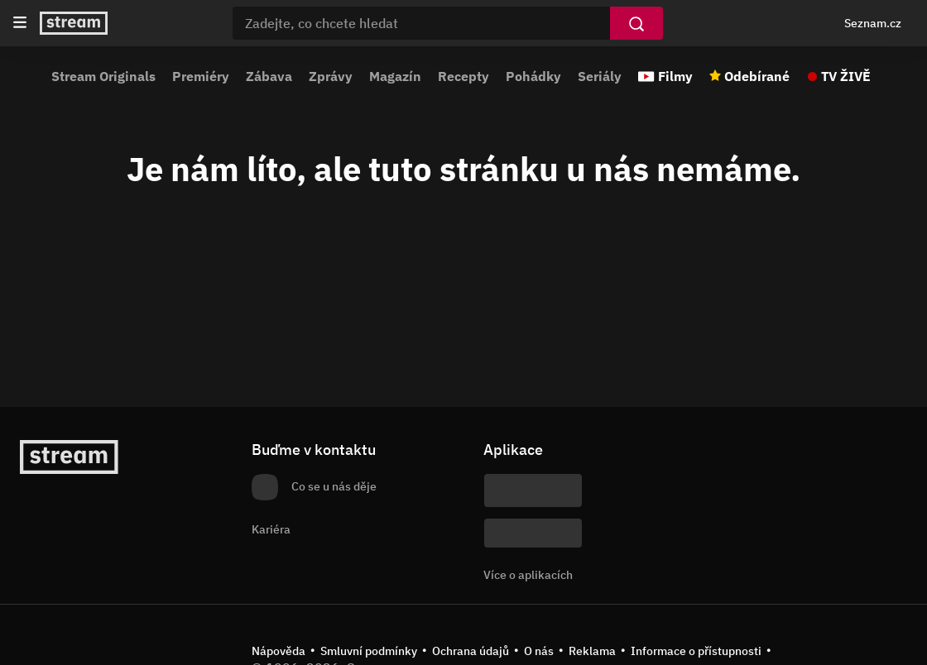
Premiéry (200, 76)
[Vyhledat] (636, 23)
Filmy (675, 76)
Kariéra (271, 529)
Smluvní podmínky (368, 650)
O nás (539, 650)
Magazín (395, 76)
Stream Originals (103, 76)
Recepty (463, 76)
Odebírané (757, 76)
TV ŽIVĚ (846, 76)
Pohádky (533, 76)
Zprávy (331, 76)
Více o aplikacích (528, 574)
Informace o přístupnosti (696, 650)
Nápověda (278, 650)
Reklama (592, 650)
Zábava (269, 76)
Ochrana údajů (470, 650)
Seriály (600, 76)
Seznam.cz (872, 23)
